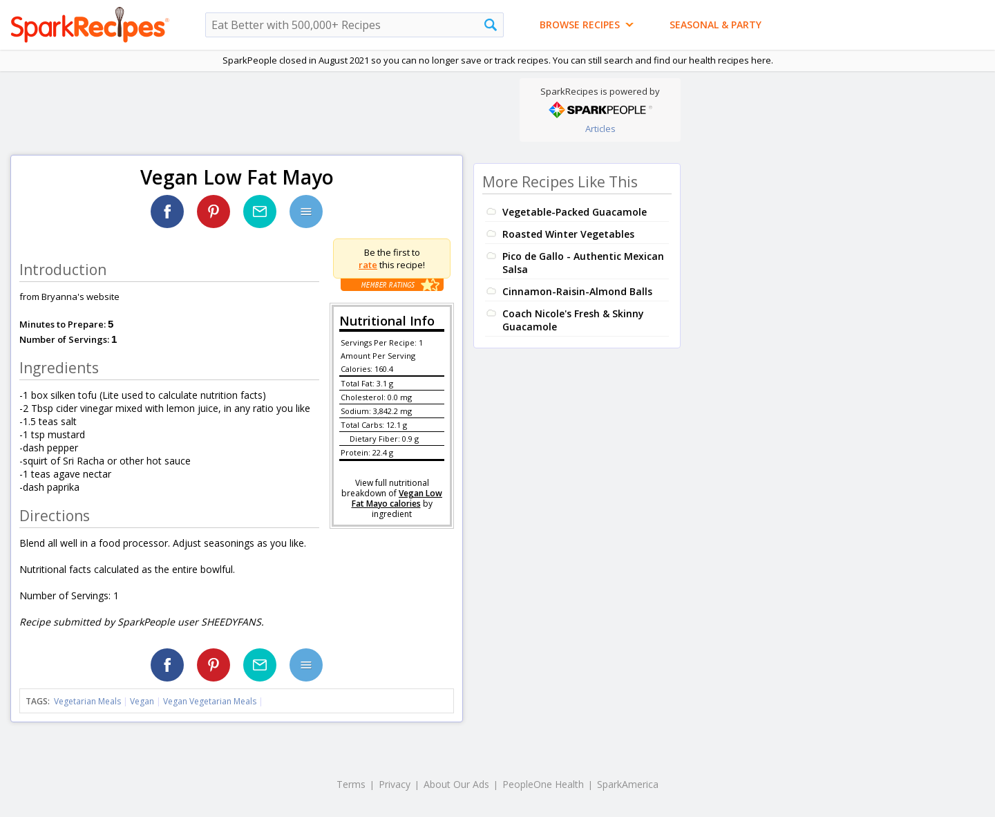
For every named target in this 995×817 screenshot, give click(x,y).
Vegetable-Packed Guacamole (574, 211)
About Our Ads (456, 784)
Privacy (394, 784)
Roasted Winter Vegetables (568, 234)
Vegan (142, 701)
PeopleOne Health (543, 784)
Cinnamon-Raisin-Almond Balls (577, 291)
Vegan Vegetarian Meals (209, 701)
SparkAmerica (627, 784)
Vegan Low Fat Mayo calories (397, 498)
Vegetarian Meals (87, 701)
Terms (351, 784)
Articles (600, 128)
